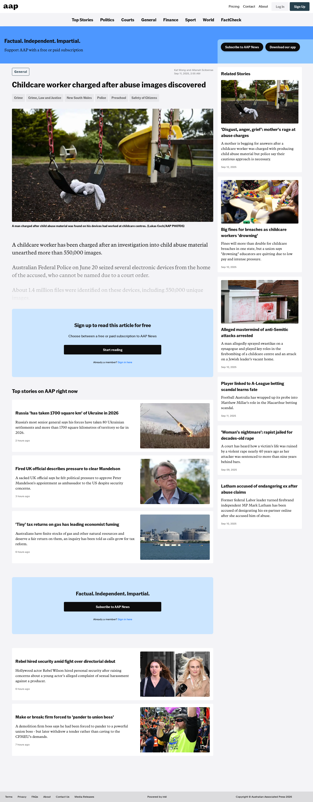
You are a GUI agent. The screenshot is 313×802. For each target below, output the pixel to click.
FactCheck (231, 19)
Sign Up (299, 6)
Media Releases (84, 796)
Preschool (119, 97)
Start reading (112, 350)
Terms (8, 796)
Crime (18, 97)
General (148, 19)
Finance (170, 19)
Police (101, 97)
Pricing (234, 6)
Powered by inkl (157, 796)
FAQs (35, 796)
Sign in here (125, 362)
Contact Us (62, 796)
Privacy (22, 796)
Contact (249, 6)
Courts (127, 19)
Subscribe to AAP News (242, 47)
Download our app (283, 47)
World (208, 19)
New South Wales (79, 97)
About (263, 6)
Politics (107, 19)
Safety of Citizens (144, 97)
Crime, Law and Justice (44, 97)
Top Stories (82, 19)
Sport (190, 19)
